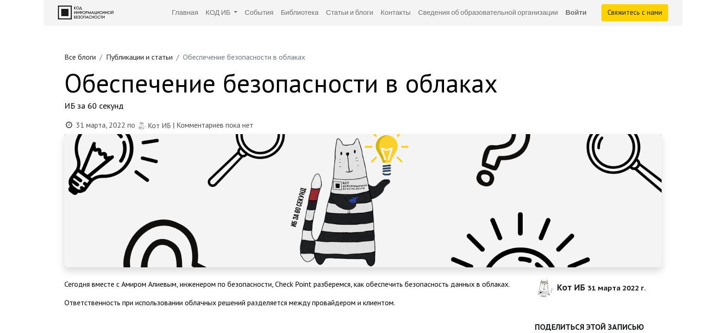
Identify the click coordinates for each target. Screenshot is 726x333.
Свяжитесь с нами (634, 12)
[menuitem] (185, 13)
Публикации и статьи (139, 57)
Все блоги (80, 57)
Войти (576, 12)
